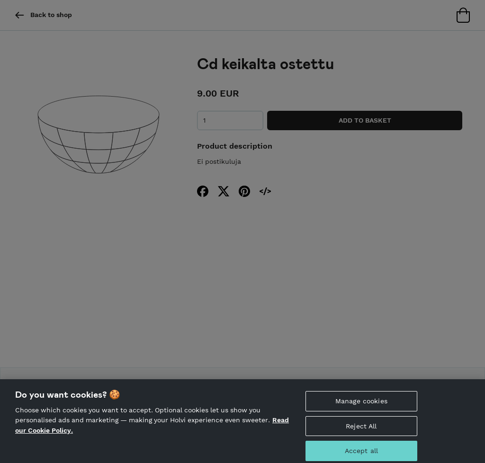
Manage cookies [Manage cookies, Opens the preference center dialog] (361, 404)
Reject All (361, 429)
